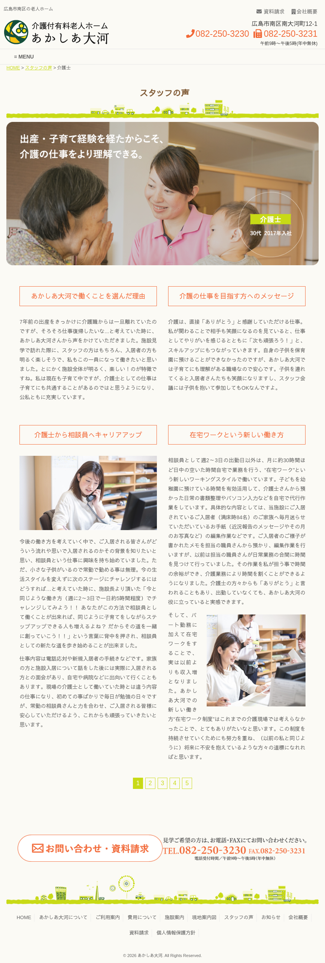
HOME (13, 68)
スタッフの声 (38, 68)
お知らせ (271, 917)
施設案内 (174, 917)
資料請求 (270, 12)
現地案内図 (204, 917)
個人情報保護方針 (176, 933)
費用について (142, 917)
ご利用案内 (107, 917)
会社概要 (304, 12)
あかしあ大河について (63, 917)
